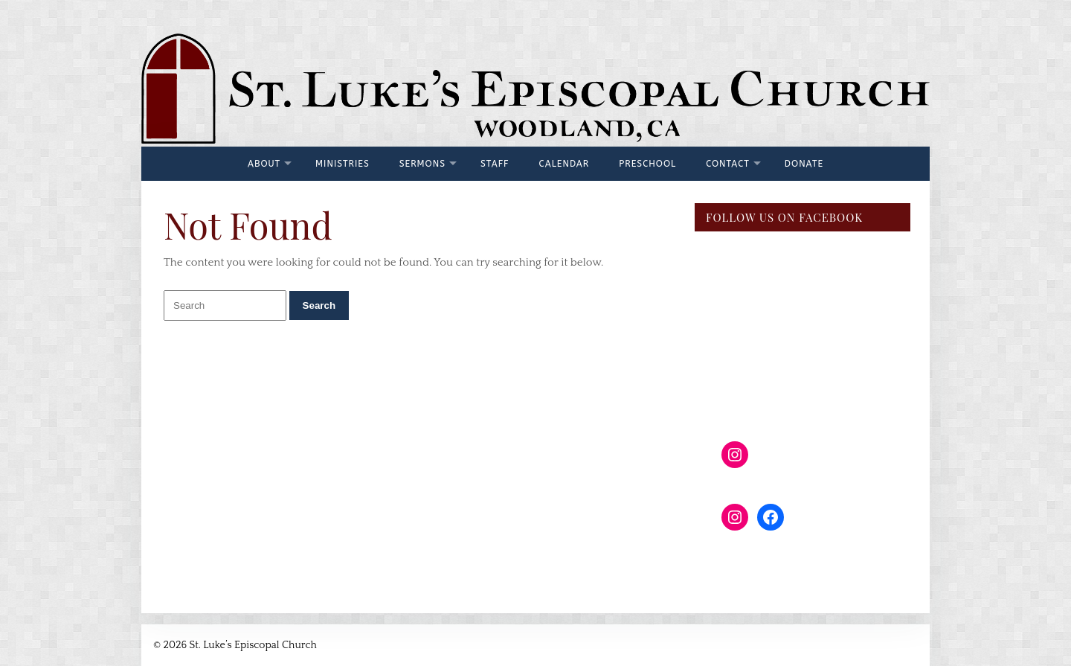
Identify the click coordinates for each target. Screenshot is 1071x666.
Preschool (647, 164)
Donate (804, 164)
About (264, 164)
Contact (728, 164)
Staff (494, 164)
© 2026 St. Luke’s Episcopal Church (235, 645)
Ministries (342, 164)
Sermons (422, 164)
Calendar (564, 164)
